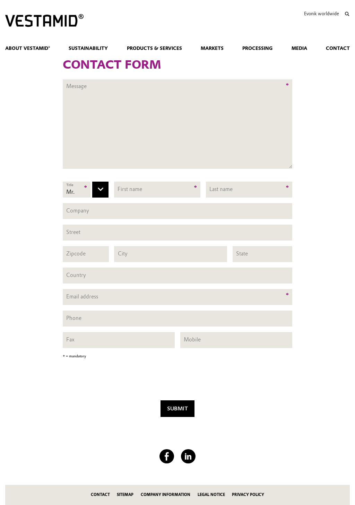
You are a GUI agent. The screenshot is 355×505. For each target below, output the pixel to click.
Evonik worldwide (321, 13)
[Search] (347, 14)
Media (299, 48)
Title (69, 185)
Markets (212, 48)
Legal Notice (211, 495)
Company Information (165, 495)
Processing (257, 48)
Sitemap (125, 495)
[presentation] (177, 381)
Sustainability (88, 48)
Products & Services (154, 48)
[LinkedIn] (188, 456)
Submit (177, 408)
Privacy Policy (248, 495)
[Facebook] (166, 456)
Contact (338, 48)
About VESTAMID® (27, 48)
